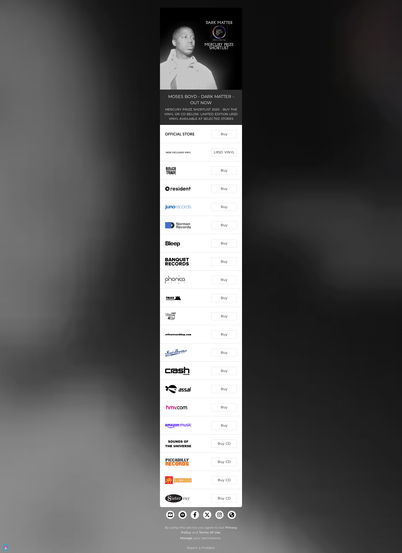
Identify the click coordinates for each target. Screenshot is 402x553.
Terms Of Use (209, 532)
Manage (186, 538)
